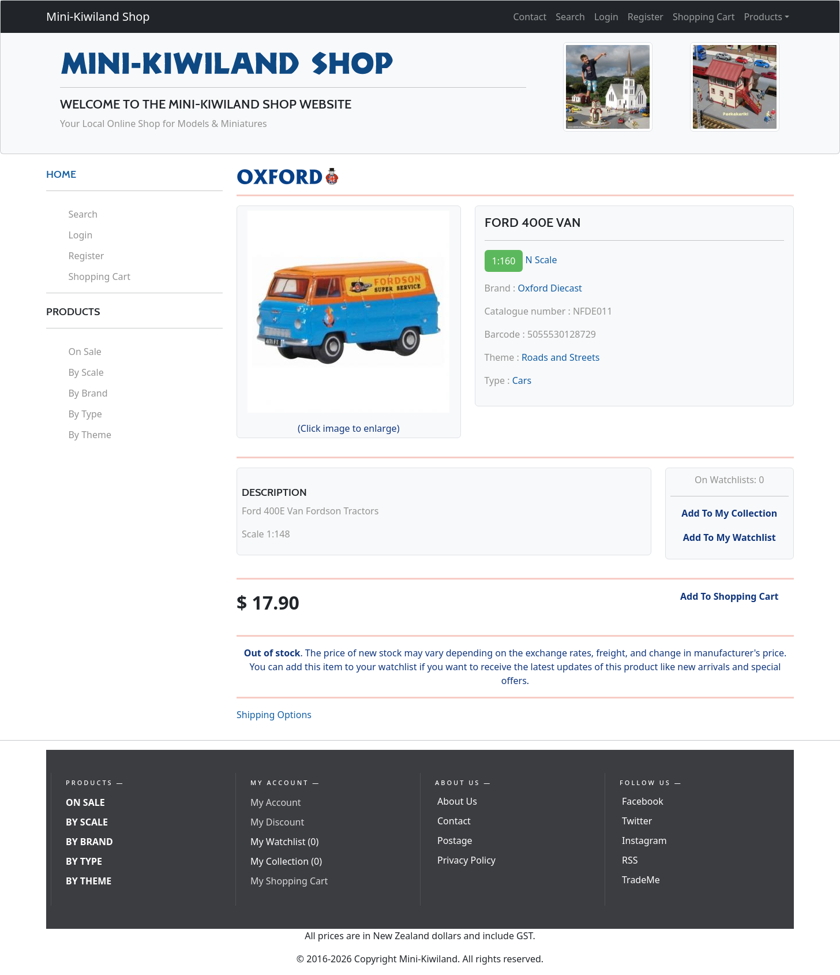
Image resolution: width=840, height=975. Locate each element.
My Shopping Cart (289, 881)
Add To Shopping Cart (729, 596)
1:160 (504, 261)
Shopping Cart (704, 16)
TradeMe (641, 879)
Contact (529, 16)
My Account (275, 802)
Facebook (642, 801)
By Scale (85, 372)
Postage (454, 840)
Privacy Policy (466, 860)
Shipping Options (274, 714)
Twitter (637, 821)
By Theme (89, 434)
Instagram (644, 840)
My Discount (277, 822)
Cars (521, 380)
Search (570, 16)
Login (606, 16)
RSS (630, 860)
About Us (457, 801)
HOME (61, 174)
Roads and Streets (560, 357)
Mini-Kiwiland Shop (98, 16)
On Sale (84, 351)
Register (645, 16)
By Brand (87, 393)
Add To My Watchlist (729, 537)
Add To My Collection (729, 513)
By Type (85, 414)
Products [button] (763, 16)
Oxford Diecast (550, 288)
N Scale (541, 259)
